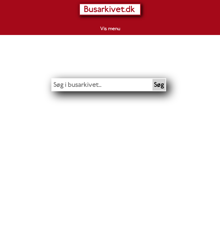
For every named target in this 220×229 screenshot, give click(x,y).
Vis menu (110, 28)
